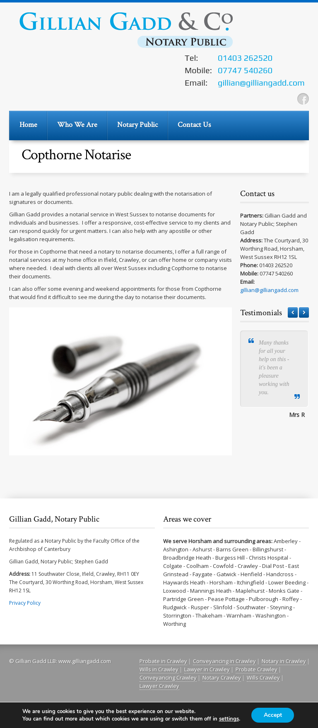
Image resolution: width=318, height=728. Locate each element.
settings (228, 719)
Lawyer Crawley (159, 686)
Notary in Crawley (284, 661)
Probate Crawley (256, 669)
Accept (273, 715)
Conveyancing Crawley (168, 677)
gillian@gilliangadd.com (269, 290)
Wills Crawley (263, 677)
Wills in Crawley (159, 669)
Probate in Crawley (163, 661)
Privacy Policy (25, 602)
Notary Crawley (221, 677)
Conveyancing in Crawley (224, 661)
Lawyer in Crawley (207, 669)
